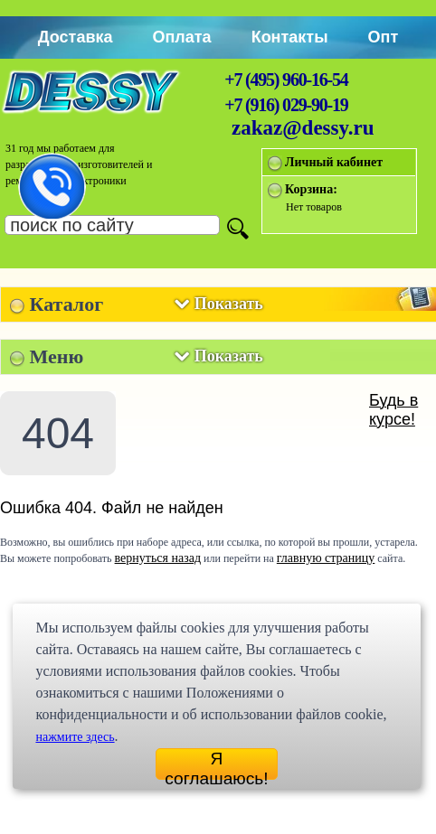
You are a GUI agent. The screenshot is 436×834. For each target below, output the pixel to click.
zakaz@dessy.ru (303, 128)
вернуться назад (158, 558)
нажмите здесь (74, 737)
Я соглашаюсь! (216, 764)
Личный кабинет (334, 162)
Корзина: (311, 189)
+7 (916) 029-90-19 (285, 105)
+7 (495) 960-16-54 (285, 79)
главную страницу (326, 558)
